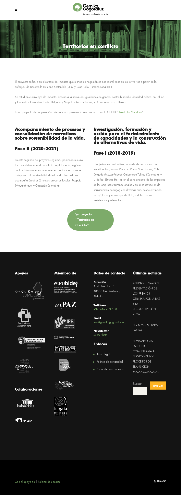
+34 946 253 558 (105, 309)
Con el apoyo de (25, 482)
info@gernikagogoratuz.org (109, 322)
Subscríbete (100, 335)
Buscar (137, 384)
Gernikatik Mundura (130, 112)
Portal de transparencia (110, 369)
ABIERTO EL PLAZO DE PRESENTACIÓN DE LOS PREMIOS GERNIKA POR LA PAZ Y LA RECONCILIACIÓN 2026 (146, 299)
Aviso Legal (103, 354)
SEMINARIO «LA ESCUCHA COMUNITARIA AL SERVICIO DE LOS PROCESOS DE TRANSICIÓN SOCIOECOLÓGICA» (146, 357)
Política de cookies (49, 482)
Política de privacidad (110, 362)
